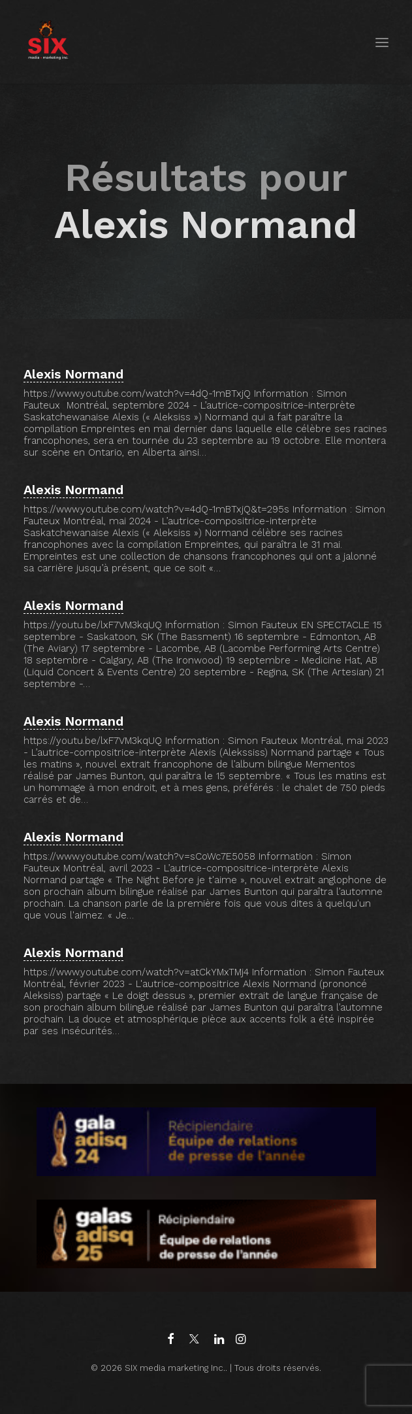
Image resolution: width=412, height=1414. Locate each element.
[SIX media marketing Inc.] (48, 42)
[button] (382, 42)
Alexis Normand (73, 374)
